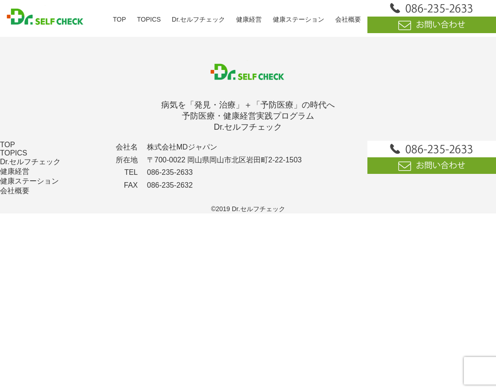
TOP (119, 19)
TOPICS (149, 19)
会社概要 (348, 19)
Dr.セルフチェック (198, 19)
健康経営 (249, 19)
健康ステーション (298, 19)
